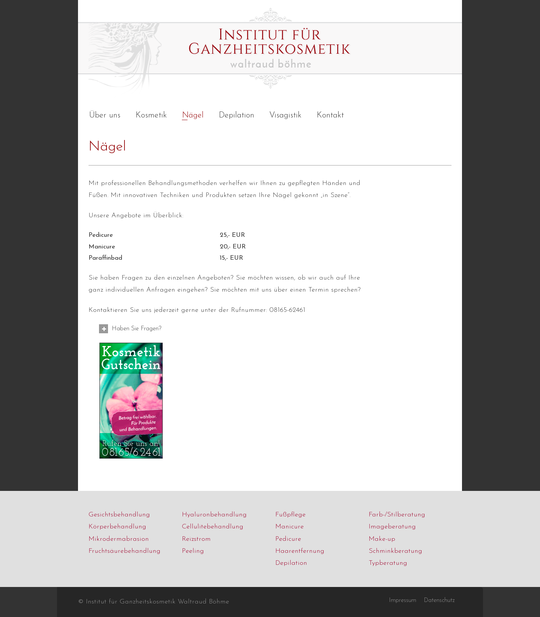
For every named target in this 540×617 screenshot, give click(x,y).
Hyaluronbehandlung (214, 514)
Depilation (291, 563)
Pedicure (288, 539)
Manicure (289, 526)
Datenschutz (439, 600)
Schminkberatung (395, 551)
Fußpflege (290, 514)
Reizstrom (196, 539)
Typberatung (388, 563)
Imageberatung (392, 526)
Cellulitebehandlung (212, 526)
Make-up (382, 539)
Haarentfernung (299, 551)
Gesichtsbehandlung (119, 514)
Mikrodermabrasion (118, 539)
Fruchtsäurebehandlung (124, 551)
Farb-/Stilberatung (397, 514)
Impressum (402, 600)
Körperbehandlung (117, 526)
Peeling (193, 551)
